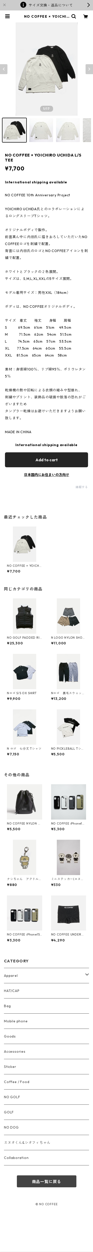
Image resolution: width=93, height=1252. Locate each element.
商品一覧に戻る (46, 1181)
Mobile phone (16, 1021)
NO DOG (11, 1127)
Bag (7, 1006)
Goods (10, 1036)
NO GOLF (12, 1097)
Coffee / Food (16, 1082)
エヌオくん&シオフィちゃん (27, 1142)
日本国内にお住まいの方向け (46, 474)
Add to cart (46, 459)
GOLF (9, 1112)
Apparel (11, 975)
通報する (81, 487)
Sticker (10, 1066)
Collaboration (16, 1157)
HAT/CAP (12, 991)
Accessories (15, 1051)
